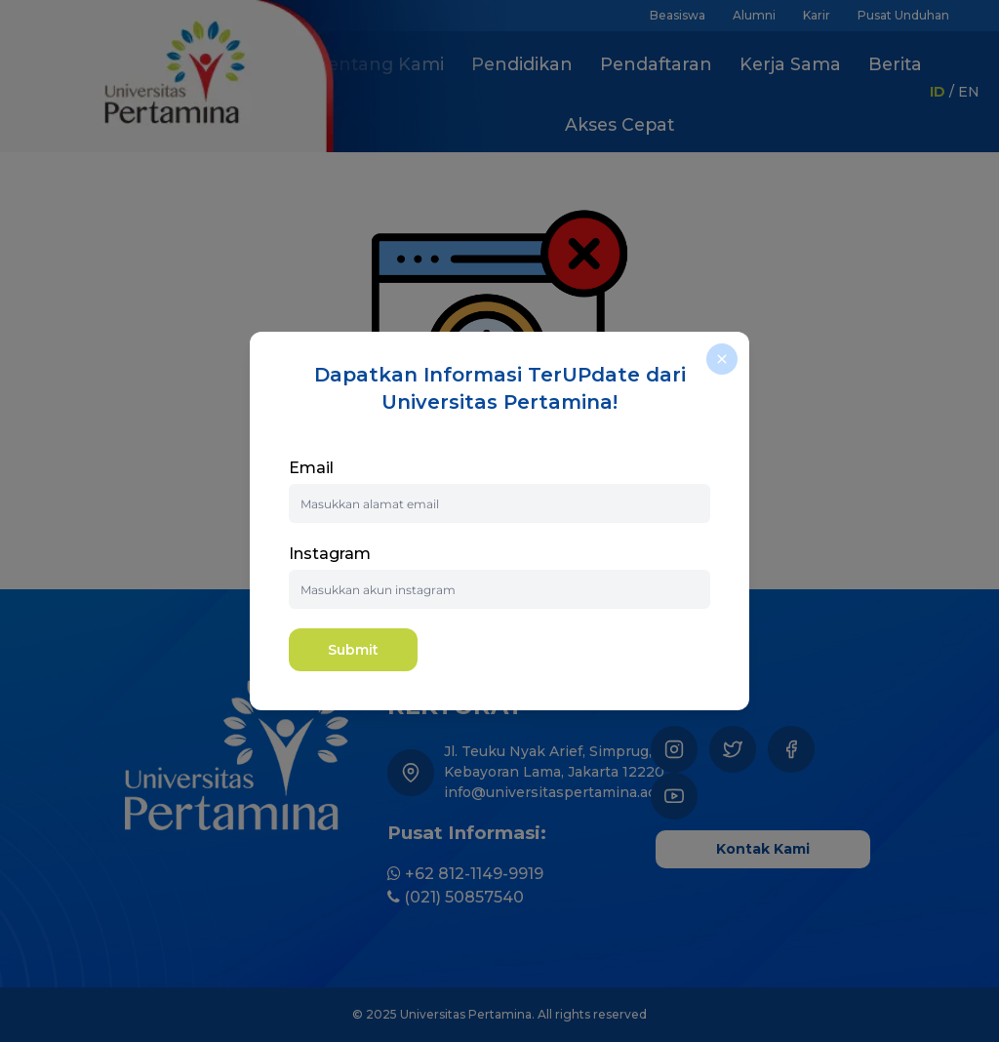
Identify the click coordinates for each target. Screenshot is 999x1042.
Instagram (330, 553)
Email (311, 468)
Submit (353, 650)
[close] (722, 359)
